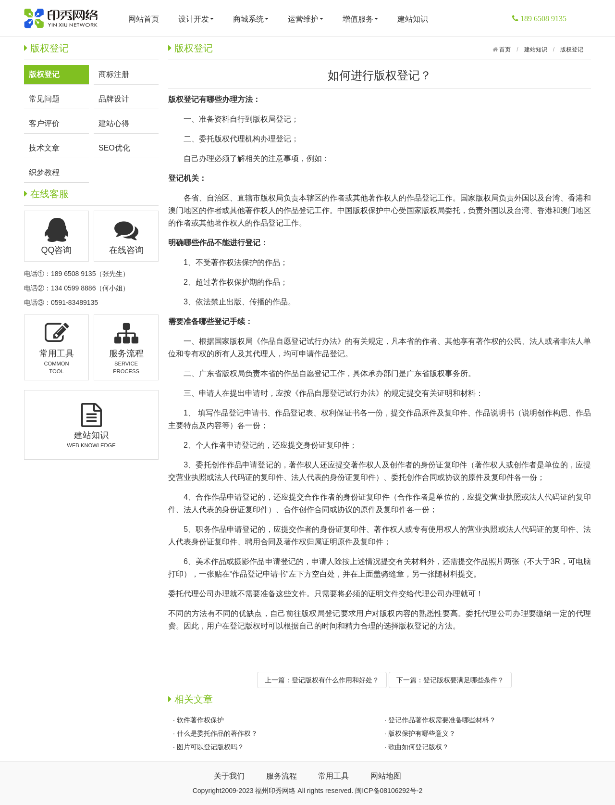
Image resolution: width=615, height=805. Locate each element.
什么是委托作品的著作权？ (217, 733)
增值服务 (360, 19)
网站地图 (385, 776)
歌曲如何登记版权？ (418, 747)
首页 (504, 49)
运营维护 (305, 19)
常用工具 (333, 776)
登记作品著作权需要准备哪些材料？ (442, 720)
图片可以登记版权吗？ (210, 747)
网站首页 (143, 19)
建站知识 (412, 19)
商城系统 (251, 19)
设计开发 (196, 19)
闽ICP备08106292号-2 (388, 790)
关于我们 (229, 776)
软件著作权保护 (200, 720)
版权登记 (571, 49)
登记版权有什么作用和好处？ (335, 680)
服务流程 (281, 776)
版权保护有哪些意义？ (421, 733)
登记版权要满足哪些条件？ (463, 680)
